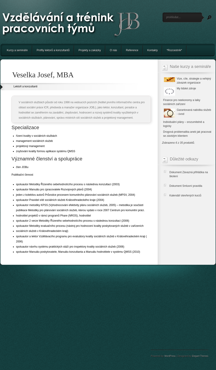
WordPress (170, 356)
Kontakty (152, 50)
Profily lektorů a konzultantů (53, 50)
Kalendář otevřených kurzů (185, 195)
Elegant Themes (200, 356)
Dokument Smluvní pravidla (185, 185)
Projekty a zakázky (89, 50)
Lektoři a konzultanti (26, 86)
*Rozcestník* (174, 50)
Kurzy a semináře (17, 50)
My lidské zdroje (186, 88)
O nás (113, 50)
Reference (132, 50)
